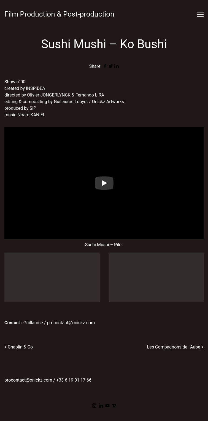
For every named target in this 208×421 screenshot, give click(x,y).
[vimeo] (114, 405)
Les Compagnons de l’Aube (173, 347)
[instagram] (94, 405)
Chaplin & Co (20, 347)
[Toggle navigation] (200, 14)
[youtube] (107, 405)
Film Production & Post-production (59, 14)
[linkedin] (101, 405)
